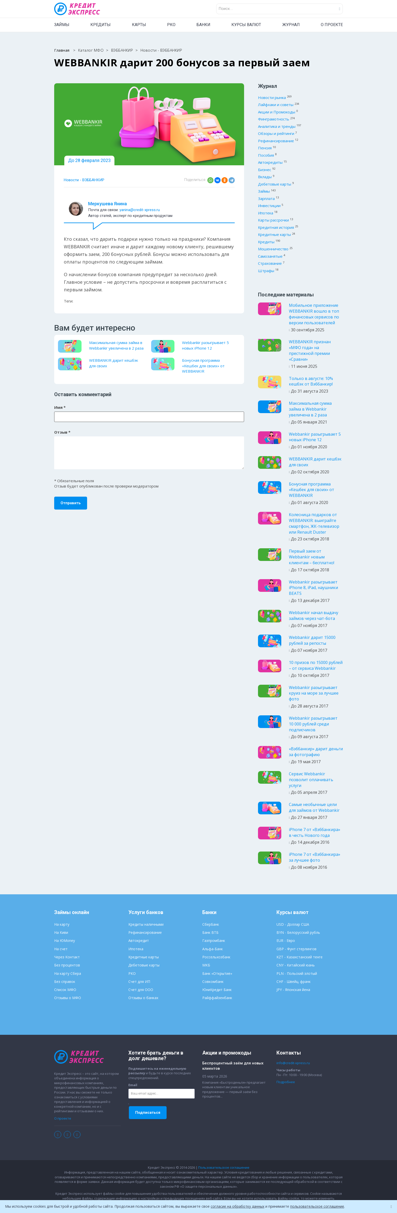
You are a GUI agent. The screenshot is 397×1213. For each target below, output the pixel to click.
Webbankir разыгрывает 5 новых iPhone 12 (205, 345)
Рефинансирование (276, 140)
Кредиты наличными (146, 924)
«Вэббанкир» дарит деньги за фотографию (316, 751)
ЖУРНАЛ (291, 24)
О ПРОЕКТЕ (332, 24)
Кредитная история (276, 227)
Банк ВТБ (210, 932)
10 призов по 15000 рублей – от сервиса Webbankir (316, 665)
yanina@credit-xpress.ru (140, 210)
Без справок (64, 981)
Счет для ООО (140, 989)
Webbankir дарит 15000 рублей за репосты (312, 640)
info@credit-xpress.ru (293, 1063)
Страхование (270, 263)
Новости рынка (272, 97)
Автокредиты (270, 162)
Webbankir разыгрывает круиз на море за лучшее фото (314, 693)
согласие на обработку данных (237, 1206)
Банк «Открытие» (217, 973)
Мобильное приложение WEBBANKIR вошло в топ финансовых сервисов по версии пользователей (314, 314)
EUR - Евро (285, 940)
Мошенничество (273, 248)
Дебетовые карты (274, 184)
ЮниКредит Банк (217, 989)
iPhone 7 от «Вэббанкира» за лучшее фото (314, 857)
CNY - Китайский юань (295, 965)
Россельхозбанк (216, 957)
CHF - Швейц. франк (293, 981)
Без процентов (67, 965)
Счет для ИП (139, 981)
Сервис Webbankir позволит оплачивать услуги (311, 779)
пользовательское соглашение (317, 1206)
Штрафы (266, 270)
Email (132, 1085)
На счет (61, 948)
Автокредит (138, 940)
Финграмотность (273, 119)
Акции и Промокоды (276, 111)
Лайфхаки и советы (275, 104)
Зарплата (266, 198)
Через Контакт (67, 957)
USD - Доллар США (292, 924)
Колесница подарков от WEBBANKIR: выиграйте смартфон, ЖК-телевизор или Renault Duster (314, 523)
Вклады (265, 176)
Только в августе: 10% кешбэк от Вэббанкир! (311, 381)
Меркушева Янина (107, 203)
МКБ (206, 965)
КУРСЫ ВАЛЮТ (246, 24)
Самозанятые (270, 256)
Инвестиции (269, 205)
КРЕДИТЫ (100, 24)
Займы (264, 191)
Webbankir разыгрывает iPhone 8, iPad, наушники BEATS (313, 587)
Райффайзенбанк (217, 997)
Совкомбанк (213, 981)
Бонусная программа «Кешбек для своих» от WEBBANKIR (203, 366)
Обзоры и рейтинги (276, 133)
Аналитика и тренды (276, 126)
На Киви (61, 932)
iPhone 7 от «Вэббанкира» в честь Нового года (314, 832)
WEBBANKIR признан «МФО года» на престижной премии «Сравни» (310, 350)
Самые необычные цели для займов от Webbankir (314, 807)
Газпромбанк (213, 940)
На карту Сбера (67, 973)
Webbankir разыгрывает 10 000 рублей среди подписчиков (313, 724)
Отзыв (62, 432)
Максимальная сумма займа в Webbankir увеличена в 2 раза (116, 345)
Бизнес (264, 169)
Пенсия (265, 147)
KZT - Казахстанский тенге (299, 957)
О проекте (62, 1118)
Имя (60, 407)
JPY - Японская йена (293, 989)
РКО (171, 24)
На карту (61, 924)
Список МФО (65, 989)
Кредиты (266, 241)
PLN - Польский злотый (296, 973)
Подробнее (285, 1082)
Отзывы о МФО (67, 997)
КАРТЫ (139, 24)
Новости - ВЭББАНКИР (84, 180)
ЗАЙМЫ (61, 24)
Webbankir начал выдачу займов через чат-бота (313, 615)
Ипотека (265, 212)
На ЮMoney (64, 940)
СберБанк (210, 924)
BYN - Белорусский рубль (298, 932)
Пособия (266, 155)
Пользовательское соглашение (223, 1167)
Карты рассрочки (273, 220)
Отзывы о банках (143, 997)
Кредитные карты (274, 234)
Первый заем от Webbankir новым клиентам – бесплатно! (311, 556)
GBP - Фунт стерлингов (296, 948)
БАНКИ (203, 24)
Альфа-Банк (212, 948)
